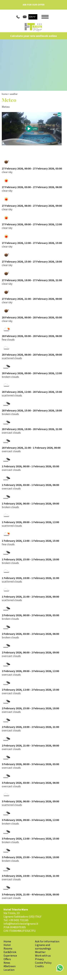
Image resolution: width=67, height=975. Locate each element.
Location (9, 969)
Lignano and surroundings (43, 946)
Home (5, 94)
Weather (40, 952)
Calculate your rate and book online (33, 36)
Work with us (43, 955)
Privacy (39, 959)
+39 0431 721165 (18, 920)
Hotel (7, 945)
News (7, 962)
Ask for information (47, 941)
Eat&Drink (10, 952)
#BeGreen (10, 966)
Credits (39, 966)
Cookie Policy (43, 962)
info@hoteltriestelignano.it (21, 923)
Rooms (8, 948)
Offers (7, 959)
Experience (10, 955)
